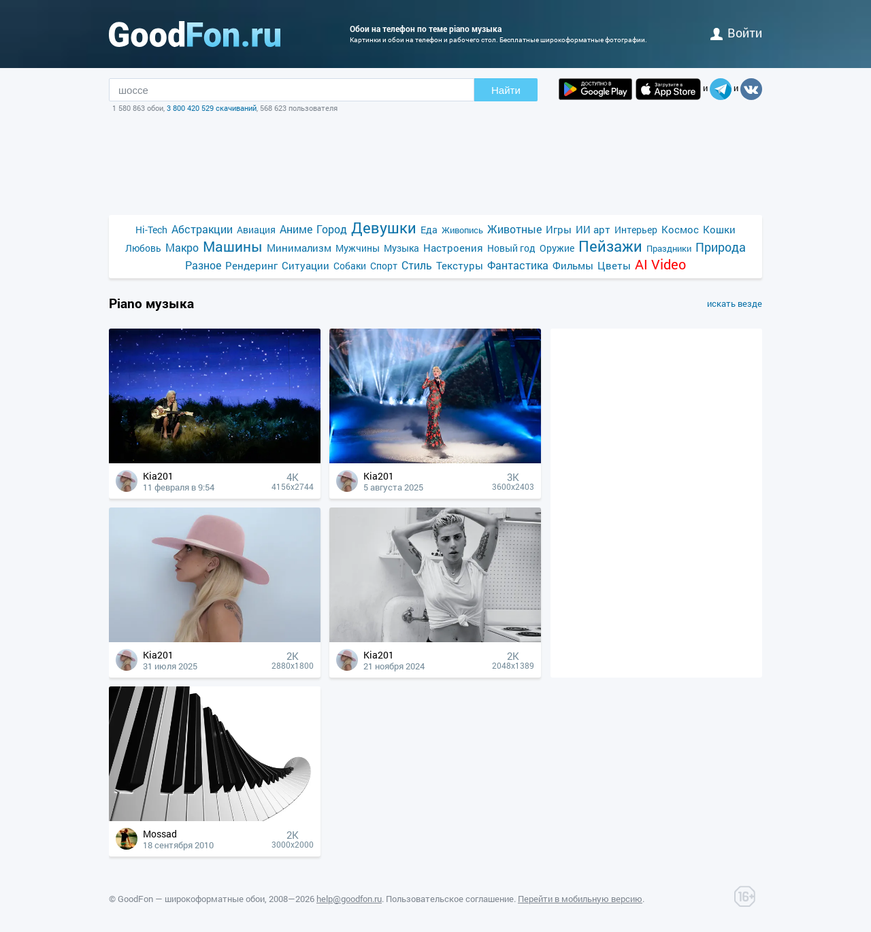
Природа (720, 247)
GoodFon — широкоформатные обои (191, 899)
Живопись (462, 230)
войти (736, 32)
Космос (680, 229)
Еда (429, 229)
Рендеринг (251, 265)
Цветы (614, 265)
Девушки (383, 227)
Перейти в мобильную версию (580, 899)
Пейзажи (610, 246)
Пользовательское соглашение (450, 899)
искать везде (734, 303)
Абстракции (202, 229)
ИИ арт (593, 229)
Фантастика (517, 265)
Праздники (668, 248)
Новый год (511, 248)
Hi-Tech (151, 229)
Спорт (383, 265)
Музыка (401, 248)
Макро (182, 247)
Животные (514, 229)
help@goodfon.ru (349, 899)
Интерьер (635, 229)
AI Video (660, 264)
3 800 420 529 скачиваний (212, 108)
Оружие (557, 248)
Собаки (349, 265)
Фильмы (573, 265)
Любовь (143, 248)
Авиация (256, 229)
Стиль (416, 265)
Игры (559, 229)
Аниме (296, 229)
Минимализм (299, 247)
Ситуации (305, 265)
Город (331, 229)
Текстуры (459, 265)
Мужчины (357, 248)
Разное (203, 265)
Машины (233, 246)
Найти (506, 90)
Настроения (453, 247)
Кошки (719, 229)
